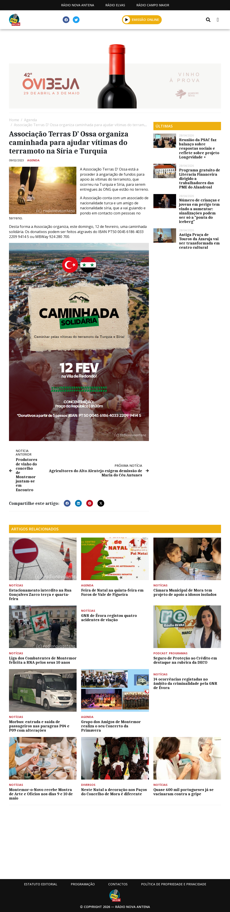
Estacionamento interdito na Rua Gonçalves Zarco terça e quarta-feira (40, 594)
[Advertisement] (115, 841)
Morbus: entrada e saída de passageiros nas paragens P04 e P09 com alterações (39, 726)
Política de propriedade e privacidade (173, 884)
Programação (83, 884)
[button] (126, 19)
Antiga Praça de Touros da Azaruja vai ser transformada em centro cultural (199, 241)
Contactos (118, 884)
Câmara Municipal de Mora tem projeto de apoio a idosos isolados (185, 592)
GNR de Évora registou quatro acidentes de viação (109, 617)
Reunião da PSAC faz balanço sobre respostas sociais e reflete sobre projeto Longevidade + (199, 148)
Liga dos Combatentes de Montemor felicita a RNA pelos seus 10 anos (43, 660)
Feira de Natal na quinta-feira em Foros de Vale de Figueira (112, 592)
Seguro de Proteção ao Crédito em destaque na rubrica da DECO (185, 660)
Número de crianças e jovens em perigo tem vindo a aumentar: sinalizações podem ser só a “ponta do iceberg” (199, 211)
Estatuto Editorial (40, 884)
